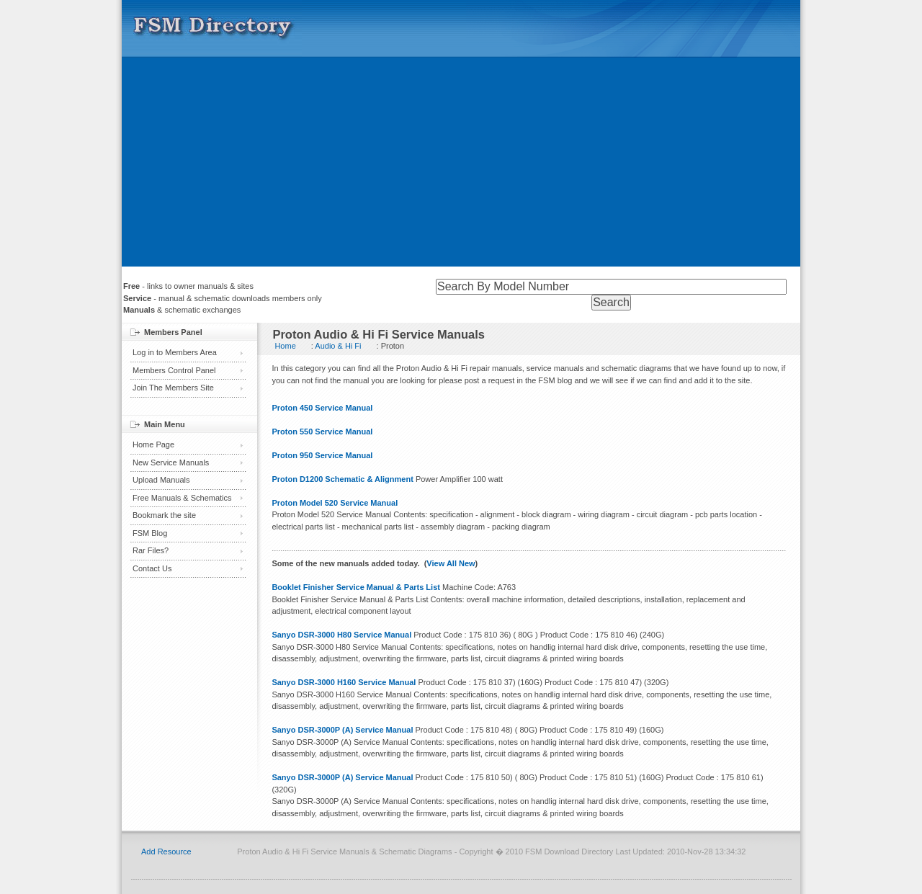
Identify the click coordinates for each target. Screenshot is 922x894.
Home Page (153, 444)
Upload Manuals (161, 479)
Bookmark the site (164, 515)
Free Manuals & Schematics (182, 497)
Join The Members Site (173, 387)
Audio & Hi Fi (338, 345)
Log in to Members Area (175, 352)
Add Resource (166, 851)
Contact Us (152, 568)
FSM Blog (150, 533)
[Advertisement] (461, 166)
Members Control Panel (174, 370)
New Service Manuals (171, 462)
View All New (450, 563)
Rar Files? (151, 550)
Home (284, 345)
